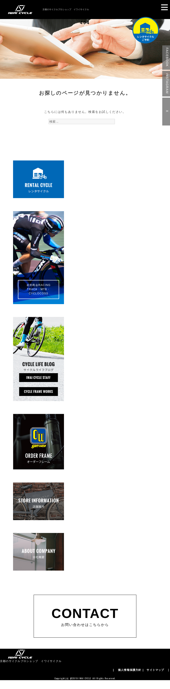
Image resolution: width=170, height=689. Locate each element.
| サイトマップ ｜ (156, 670)
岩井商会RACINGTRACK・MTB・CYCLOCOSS (39, 289)
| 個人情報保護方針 (127, 670)
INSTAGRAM (167, 83)
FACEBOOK (167, 57)
